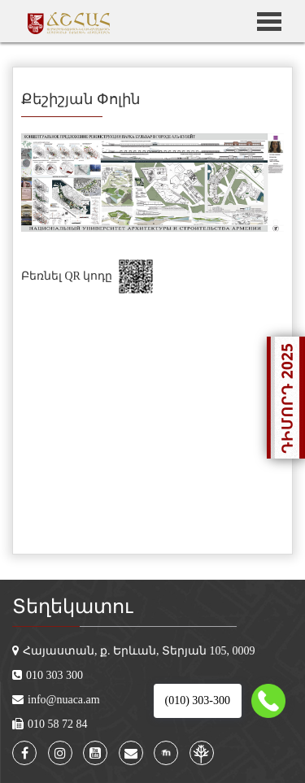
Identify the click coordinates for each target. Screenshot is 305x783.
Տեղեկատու (72, 606)
